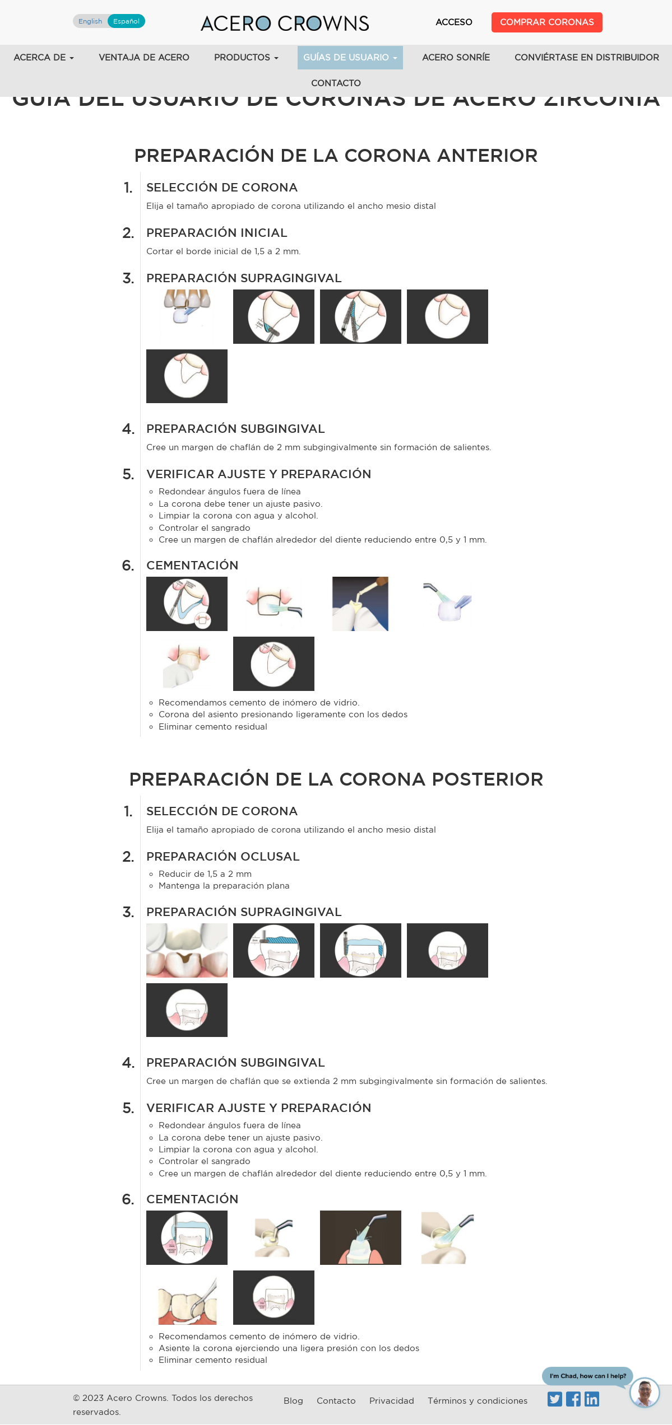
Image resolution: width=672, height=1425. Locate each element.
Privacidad (391, 1400)
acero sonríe (456, 57)
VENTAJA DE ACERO (144, 57)
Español (126, 21)
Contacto (336, 83)
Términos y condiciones (477, 1400)
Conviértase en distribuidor (587, 57)
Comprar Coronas (547, 22)
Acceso (453, 22)
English (90, 21)
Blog (293, 1400)
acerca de (43, 57)
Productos (246, 57)
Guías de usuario (350, 57)
